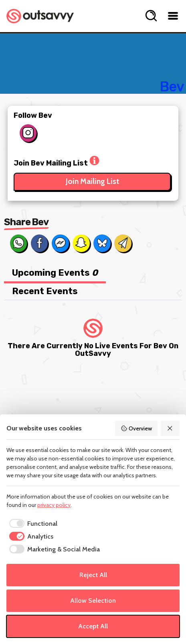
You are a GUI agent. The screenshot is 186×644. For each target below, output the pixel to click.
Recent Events (45, 291)
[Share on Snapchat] (81, 243)
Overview (136, 428)
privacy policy (54, 505)
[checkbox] (31, 524)
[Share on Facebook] (39, 243)
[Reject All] (170, 428)
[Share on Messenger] (60, 243)
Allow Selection (93, 600)
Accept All (93, 626)
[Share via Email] (122, 243)
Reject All (93, 575)
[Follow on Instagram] (28, 133)
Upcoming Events (55, 272)
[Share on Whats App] (18, 243)
